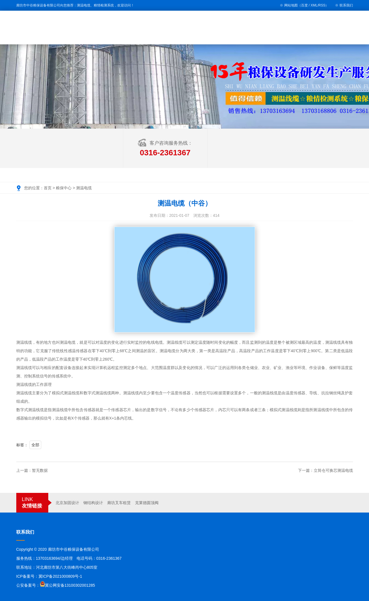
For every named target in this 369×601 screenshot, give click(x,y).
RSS (322, 5)
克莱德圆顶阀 (147, 502)
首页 (48, 188)
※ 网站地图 (288, 5)
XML (314, 5)
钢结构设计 (93, 502)
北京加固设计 (67, 502)
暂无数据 (40, 470)
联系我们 (346, 5)
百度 (304, 5)
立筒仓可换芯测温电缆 (333, 470)
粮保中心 (64, 188)
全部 (35, 445)
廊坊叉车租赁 (119, 502)
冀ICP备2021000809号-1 (60, 576)
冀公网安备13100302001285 (70, 585)
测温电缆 (84, 188)
